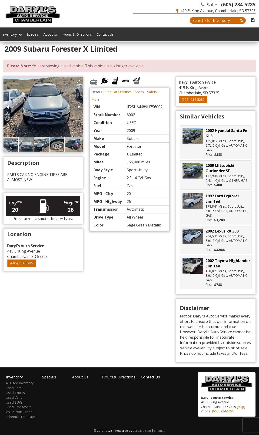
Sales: (228, 4)
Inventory (12, 34)
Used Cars (13, 388)
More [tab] (95, 99)
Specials (33, 34)
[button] (78, 81)
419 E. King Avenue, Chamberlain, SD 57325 (216, 10)
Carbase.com (142, 430)
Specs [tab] (139, 92)
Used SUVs (14, 402)
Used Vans (14, 397)
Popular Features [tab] (118, 92)
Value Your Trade (19, 412)
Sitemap (159, 430)
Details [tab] (96, 92)
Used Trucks (15, 393)
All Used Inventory (19, 383)
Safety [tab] (152, 92)
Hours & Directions (77, 34)
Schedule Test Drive (21, 417)
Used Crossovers (19, 407)
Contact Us (105, 34)
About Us (50, 34)
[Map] (241, 407)
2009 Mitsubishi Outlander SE (220, 168)
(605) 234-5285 (21, 263)
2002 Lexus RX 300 (222, 231)
